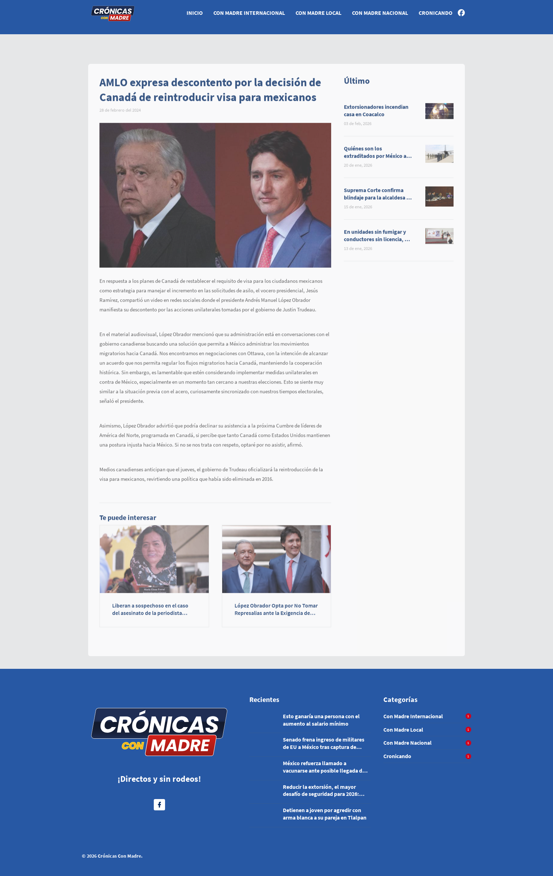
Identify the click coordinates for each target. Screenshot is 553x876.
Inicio (195, 12)
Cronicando (435, 12)
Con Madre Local (318, 12)
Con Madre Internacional (249, 12)
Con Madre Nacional (380, 12)
